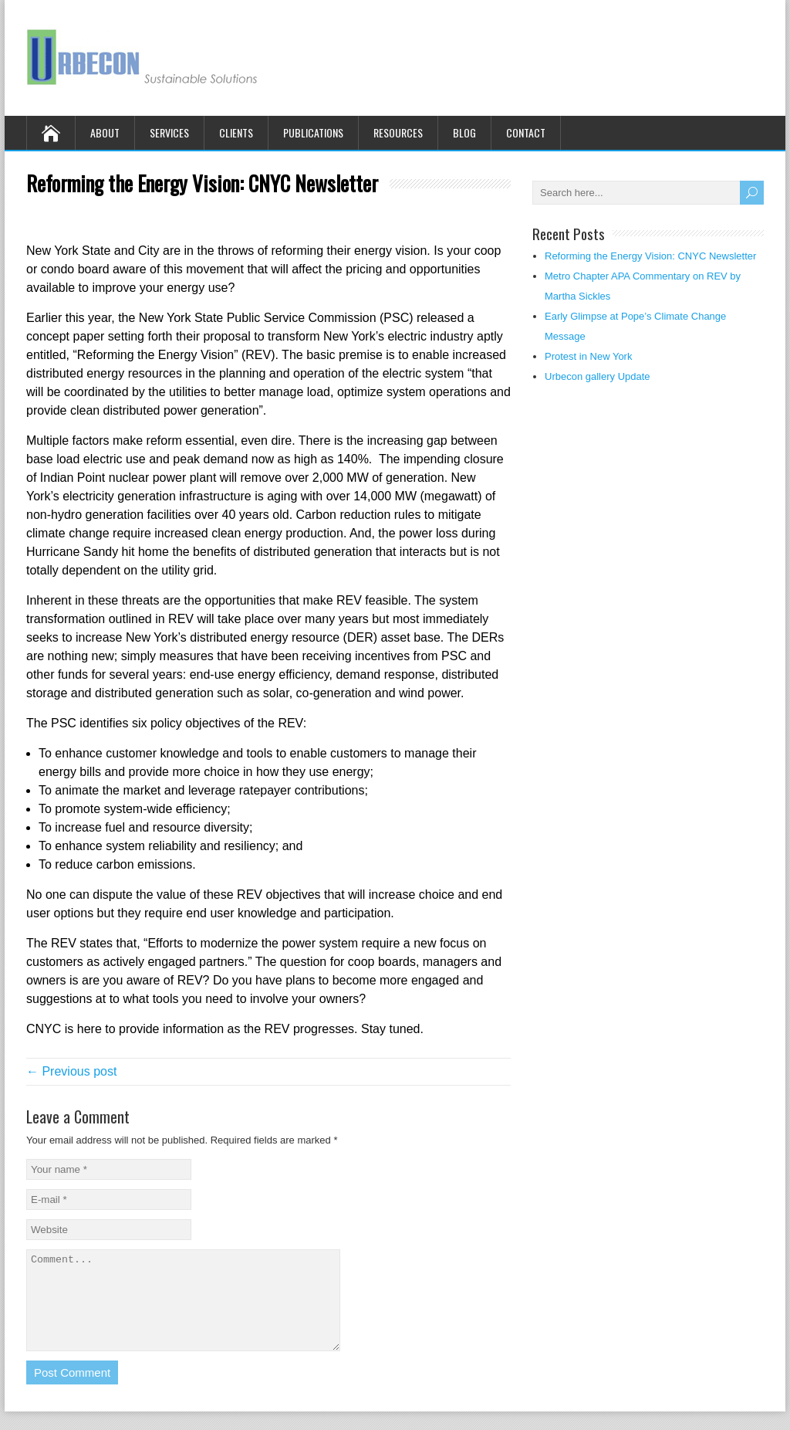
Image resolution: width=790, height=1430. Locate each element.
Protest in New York (588, 356)
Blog (464, 132)
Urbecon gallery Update (597, 376)
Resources (398, 132)
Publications (313, 132)
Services (169, 132)
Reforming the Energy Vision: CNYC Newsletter (650, 256)
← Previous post (71, 1071)
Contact (525, 132)
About (105, 132)
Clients (236, 132)
